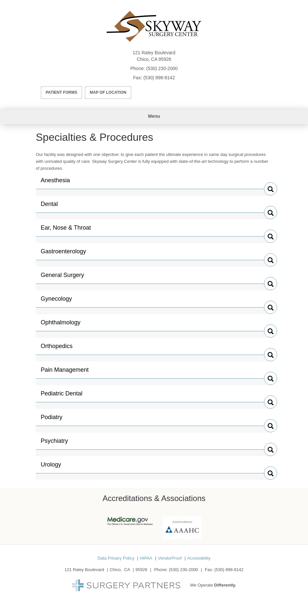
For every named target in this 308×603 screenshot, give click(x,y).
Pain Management (65, 372)
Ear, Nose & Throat (66, 230)
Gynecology (56, 301)
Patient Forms (61, 92)
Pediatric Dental (61, 396)
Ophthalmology (60, 325)
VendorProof (170, 558)
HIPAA (146, 558)
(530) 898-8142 (159, 77)
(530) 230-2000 (162, 68)
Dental (54, 207)
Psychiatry (54, 443)
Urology (54, 467)
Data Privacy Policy (116, 558)
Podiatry (54, 420)
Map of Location (108, 92)
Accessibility (198, 558)
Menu (154, 116)
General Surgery (62, 278)
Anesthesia (55, 183)
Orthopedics (57, 349)
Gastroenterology (63, 254)
